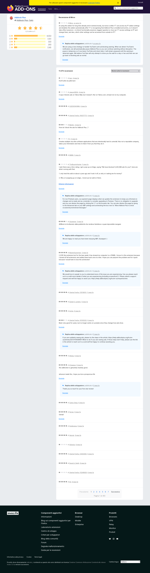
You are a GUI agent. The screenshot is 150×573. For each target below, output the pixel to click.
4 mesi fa (76, 78)
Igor (70, 78)
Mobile (78, 520)
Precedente (83, 492)
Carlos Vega (73, 403)
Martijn (71, 125)
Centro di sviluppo (49, 531)
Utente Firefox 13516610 (77, 292)
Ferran (71, 412)
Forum (43, 542)
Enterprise (79, 524)
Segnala (61, 36)
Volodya (72, 445)
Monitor (112, 528)
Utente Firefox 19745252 (78, 320)
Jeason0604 (73, 92)
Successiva (115, 492)
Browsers (113, 517)
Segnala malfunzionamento (52, 546)
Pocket (112, 532)
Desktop (78, 517)
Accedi (140, 2)
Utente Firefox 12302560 (78, 454)
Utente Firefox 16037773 (78, 115)
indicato (29, 562)
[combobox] (128, 8)
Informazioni (46, 517)
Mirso (71, 23)
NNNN (71, 155)
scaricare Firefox (94, 3)
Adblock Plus (20, 17)
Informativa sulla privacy (15, 557)
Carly (31, 20)
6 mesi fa (85, 302)
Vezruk (71, 435)
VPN (111, 520)
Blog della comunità (49, 539)
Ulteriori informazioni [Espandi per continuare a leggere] (66, 184)
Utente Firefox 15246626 (78, 472)
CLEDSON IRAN (74, 106)
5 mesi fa (74, 139)
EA (70, 482)
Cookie (29, 557)
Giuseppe (72, 221)
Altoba (71, 356)
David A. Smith (74, 463)
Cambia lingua (114, 562)
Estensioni (42, 9)
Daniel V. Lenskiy (75, 302)
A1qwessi (72, 365)
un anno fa (77, 23)
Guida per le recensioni (50, 550)
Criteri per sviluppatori (50, 535)
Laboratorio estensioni (50, 527)
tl (69, 139)
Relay (111, 524)
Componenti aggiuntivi (51, 513)
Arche (71, 311)
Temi (50, 9)
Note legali (38, 557)
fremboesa (73, 426)
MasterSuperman (75, 253)
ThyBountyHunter (75, 164)
